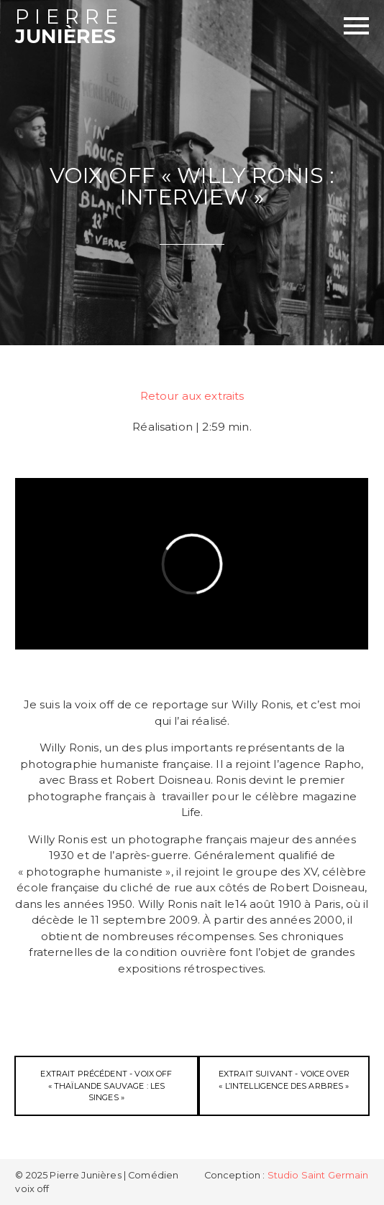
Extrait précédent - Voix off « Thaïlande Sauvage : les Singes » (106, 1085)
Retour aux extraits (192, 396)
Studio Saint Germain (318, 1175)
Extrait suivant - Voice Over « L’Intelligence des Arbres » (284, 1080)
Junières (103, 27)
